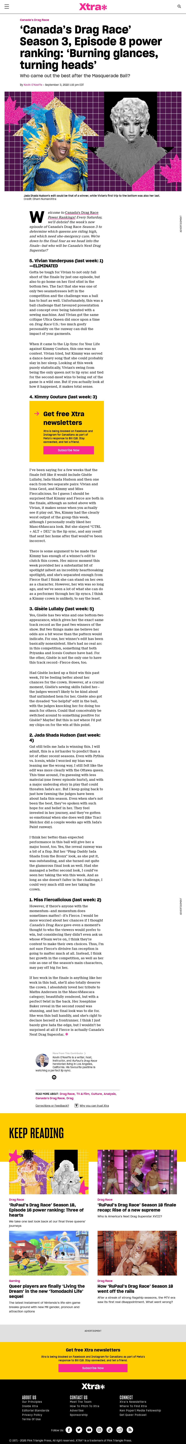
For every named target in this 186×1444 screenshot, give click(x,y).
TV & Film (82, 1094)
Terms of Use (31, 1419)
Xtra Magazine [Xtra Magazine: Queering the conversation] (93, 7)
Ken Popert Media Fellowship (140, 1410)
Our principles (32, 1401)
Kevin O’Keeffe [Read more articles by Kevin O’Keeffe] (33, 85)
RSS (130, 1430)
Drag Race (67, 1094)
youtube (89, 1430)
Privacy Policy (32, 1415)
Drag (69, 1098)
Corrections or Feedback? (52, 1105)
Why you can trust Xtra (92, 1105)
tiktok (109, 1430)
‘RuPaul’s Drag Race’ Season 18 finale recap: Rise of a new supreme (137, 1207)
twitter (79, 1430)
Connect (126, 1397)
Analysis (110, 1094)
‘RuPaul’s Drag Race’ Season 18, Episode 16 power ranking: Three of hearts (46, 1210)
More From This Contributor (68, 1053)
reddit (119, 1430)
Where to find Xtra (133, 1406)
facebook (69, 1430)
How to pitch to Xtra (84, 1406)
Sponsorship (79, 1415)
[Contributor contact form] (54, 1077)
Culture (96, 1094)
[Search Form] (179, 7)
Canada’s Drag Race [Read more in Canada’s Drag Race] (34, 20)
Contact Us (79, 1397)
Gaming (14, 1281)
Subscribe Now (68, 450)
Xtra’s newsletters (133, 1401)
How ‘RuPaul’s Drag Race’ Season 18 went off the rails (135, 1289)
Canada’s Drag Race (50, 1098)
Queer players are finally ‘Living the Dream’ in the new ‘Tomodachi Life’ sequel (47, 1291)
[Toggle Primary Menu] (7, 7)
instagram (99, 1430)
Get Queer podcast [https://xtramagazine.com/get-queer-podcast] (133, 1415)
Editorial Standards (35, 1410)
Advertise (77, 1410)
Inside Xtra (30, 1406)
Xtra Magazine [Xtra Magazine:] (93, 1386)
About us (29, 1397)
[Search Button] (179, 6)
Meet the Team (81, 1401)
